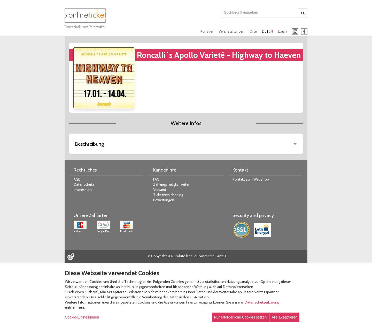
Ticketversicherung (168, 194)
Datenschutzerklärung (262, 302)
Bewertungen (163, 200)
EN (271, 31)
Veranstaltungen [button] (231, 31)
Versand (159, 189)
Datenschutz (84, 184)
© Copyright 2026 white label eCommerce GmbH (187, 256)
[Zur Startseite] (85, 18)
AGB (77, 179)
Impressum (83, 189)
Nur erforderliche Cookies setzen (240, 317)
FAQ (156, 179)
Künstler (206, 31)
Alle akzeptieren (284, 317)
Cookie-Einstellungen (82, 317)
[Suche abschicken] (302, 13)
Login (282, 31)
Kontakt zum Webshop (251, 179)
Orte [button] (253, 31)
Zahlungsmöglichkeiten (171, 184)
